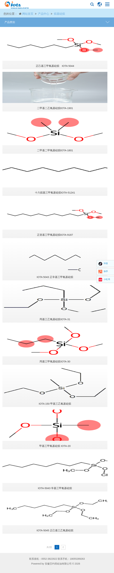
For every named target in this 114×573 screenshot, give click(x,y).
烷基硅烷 (59, 13)
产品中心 (43, 13)
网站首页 (27, 13)
